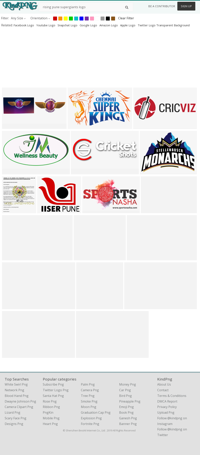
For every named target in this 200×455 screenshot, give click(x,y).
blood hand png (17, 396)
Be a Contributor (161, 6)
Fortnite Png (90, 424)
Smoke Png (89, 401)
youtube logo (46, 25)
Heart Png (50, 424)
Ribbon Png (51, 407)
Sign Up (186, 6)
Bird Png (125, 396)
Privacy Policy (167, 407)
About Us (164, 384)
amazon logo (109, 25)
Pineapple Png (129, 401)
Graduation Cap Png (96, 412)
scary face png (15, 418)
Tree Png (88, 396)
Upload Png (165, 412)
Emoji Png (126, 407)
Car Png (125, 390)
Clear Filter (126, 18)
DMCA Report (167, 401)
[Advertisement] (100, 57)
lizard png (12, 412)
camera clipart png (19, 407)
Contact (163, 390)
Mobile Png (51, 418)
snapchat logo (68, 25)
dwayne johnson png (20, 401)
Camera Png (90, 390)
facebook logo (24, 25)
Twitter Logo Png (56, 390)
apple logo (128, 25)
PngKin (48, 412)
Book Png (126, 412)
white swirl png (16, 384)
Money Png (127, 384)
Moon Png (88, 407)
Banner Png (128, 424)
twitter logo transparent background (164, 25)
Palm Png (88, 384)
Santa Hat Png (53, 396)
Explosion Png (91, 418)
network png (14, 390)
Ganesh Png (128, 418)
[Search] (127, 7)
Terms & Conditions (171, 396)
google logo (89, 25)
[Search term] (86, 7)
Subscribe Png (53, 384)
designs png (14, 424)
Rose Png (50, 401)
